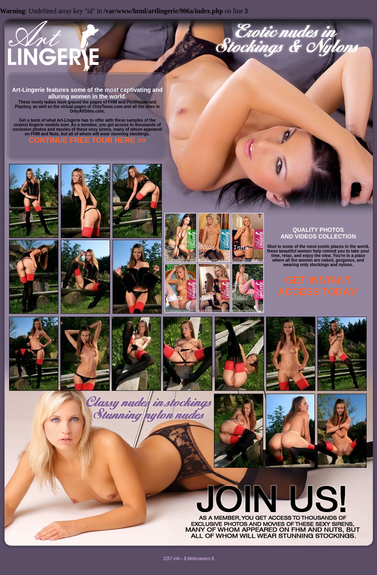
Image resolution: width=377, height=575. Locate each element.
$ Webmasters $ (199, 558)
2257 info (171, 558)
